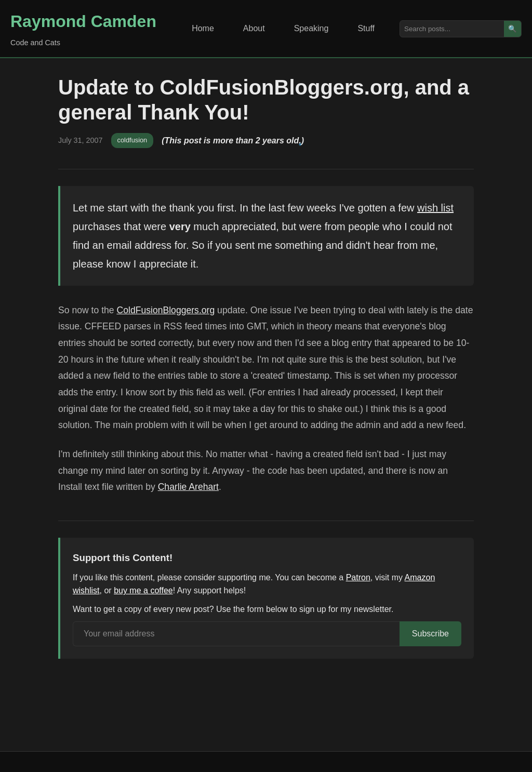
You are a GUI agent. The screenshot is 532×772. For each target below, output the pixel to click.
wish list (435, 208)
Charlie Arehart (188, 487)
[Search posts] (452, 29)
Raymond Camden (83, 21)
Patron (358, 577)
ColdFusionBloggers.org (165, 310)
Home (203, 28)
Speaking (311, 28)
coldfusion (132, 140)
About (254, 28)
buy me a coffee (143, 590)
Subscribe (430, 633)
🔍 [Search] (512, 29)
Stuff (366, 28)
